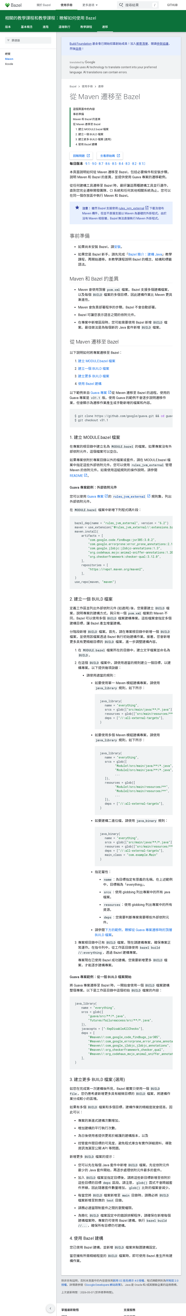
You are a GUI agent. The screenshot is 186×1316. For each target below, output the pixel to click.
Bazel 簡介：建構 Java (145, 207)
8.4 (121, 117)
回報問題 (81, 108)
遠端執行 (64, 27)
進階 (46, 27)
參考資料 (110, 5)
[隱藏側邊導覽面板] (50, 1308)
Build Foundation (81, 43)
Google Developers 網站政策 (103, 1237)
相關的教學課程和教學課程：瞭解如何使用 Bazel (50, 18)
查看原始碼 (110, 108)
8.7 (101, 117)
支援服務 (129, 1269)
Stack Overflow (134, 1289)
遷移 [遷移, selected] (105, 27)
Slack (127, 1283)
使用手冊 (87, 86)
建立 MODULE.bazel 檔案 (96, 314)
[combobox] (138, 5)
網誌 (64, 1269)
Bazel (73, 86)
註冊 (78, 48)
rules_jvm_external (131, 161)
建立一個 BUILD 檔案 (93, 322)
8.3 (128, 117)
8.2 (134, 117)
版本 (8, 27)
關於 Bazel (44, 5)
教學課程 (86, 27)
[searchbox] (28, 40)
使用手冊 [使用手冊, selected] (88, 5)
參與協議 (162, 43)
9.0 (94, 117)
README (76, 429)
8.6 (107, 117)
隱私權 (75, 1307)
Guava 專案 (99, 346)
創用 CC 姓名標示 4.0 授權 (128, 1233)
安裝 (117, 200)
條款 (64, 1307)
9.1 (87, 117)
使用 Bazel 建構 (89, 337)
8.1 (142, 117)
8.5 (114, 117)
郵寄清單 (142, 43)
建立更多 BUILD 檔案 (93, 329)
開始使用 (66, 5)
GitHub (172, 5)
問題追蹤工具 (132, 1276)
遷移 (101, 86)
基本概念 (27, 27)
